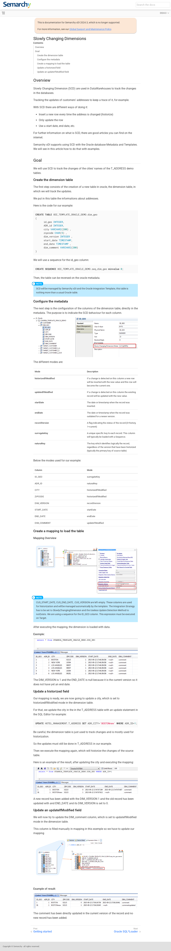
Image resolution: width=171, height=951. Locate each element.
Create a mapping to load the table (53, 63)
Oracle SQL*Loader (126, 931)
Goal (37, 51)
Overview (39, 47)
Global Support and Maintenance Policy (90, 29)
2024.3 (163, 13)
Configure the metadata (48, 59)
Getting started (42, 931)
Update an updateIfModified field (53, 72)
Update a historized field (48, 67)
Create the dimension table (50, 55)
